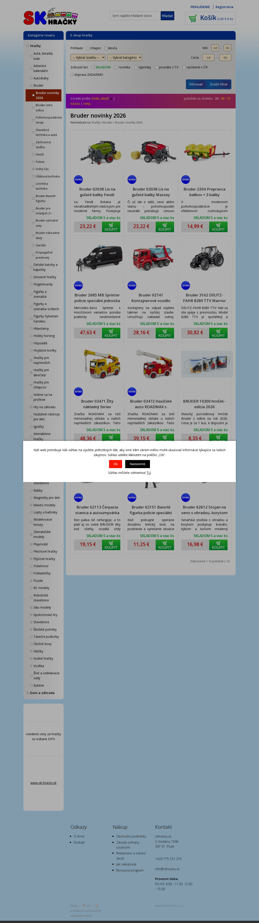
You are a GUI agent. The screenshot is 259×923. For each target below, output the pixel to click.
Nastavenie (137, 464)
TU (149, 472)
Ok (116, 464)
